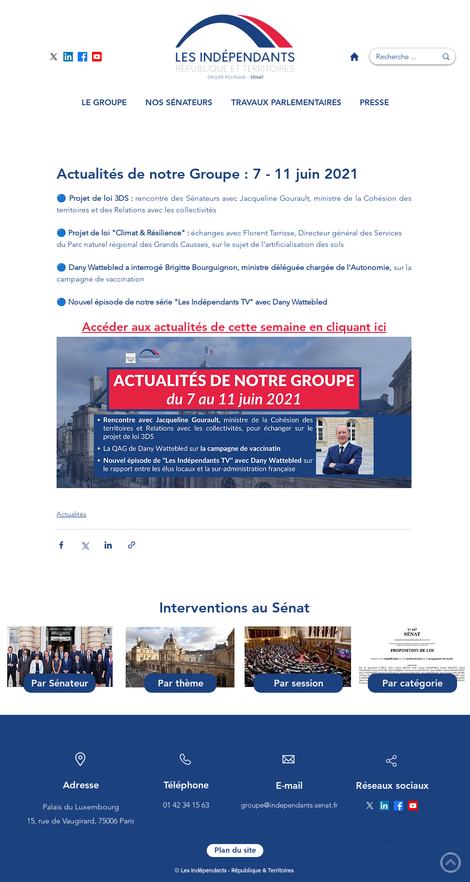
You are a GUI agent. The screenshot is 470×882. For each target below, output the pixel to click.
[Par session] (298, 683)
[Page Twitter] (54, 56)
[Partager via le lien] (131, 545)
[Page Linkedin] (68, 56)
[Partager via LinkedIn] (108, 545)
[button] (104, 102)
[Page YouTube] (97, 56)
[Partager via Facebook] (61, 545)
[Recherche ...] (396, 56)
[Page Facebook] (82, 56)
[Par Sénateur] (59, 683)
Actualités (71, 514)
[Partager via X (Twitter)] (84, 545)
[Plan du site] (235, 850)
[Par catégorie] (412, 683)
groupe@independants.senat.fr (289, 804)
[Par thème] (180, 683)
